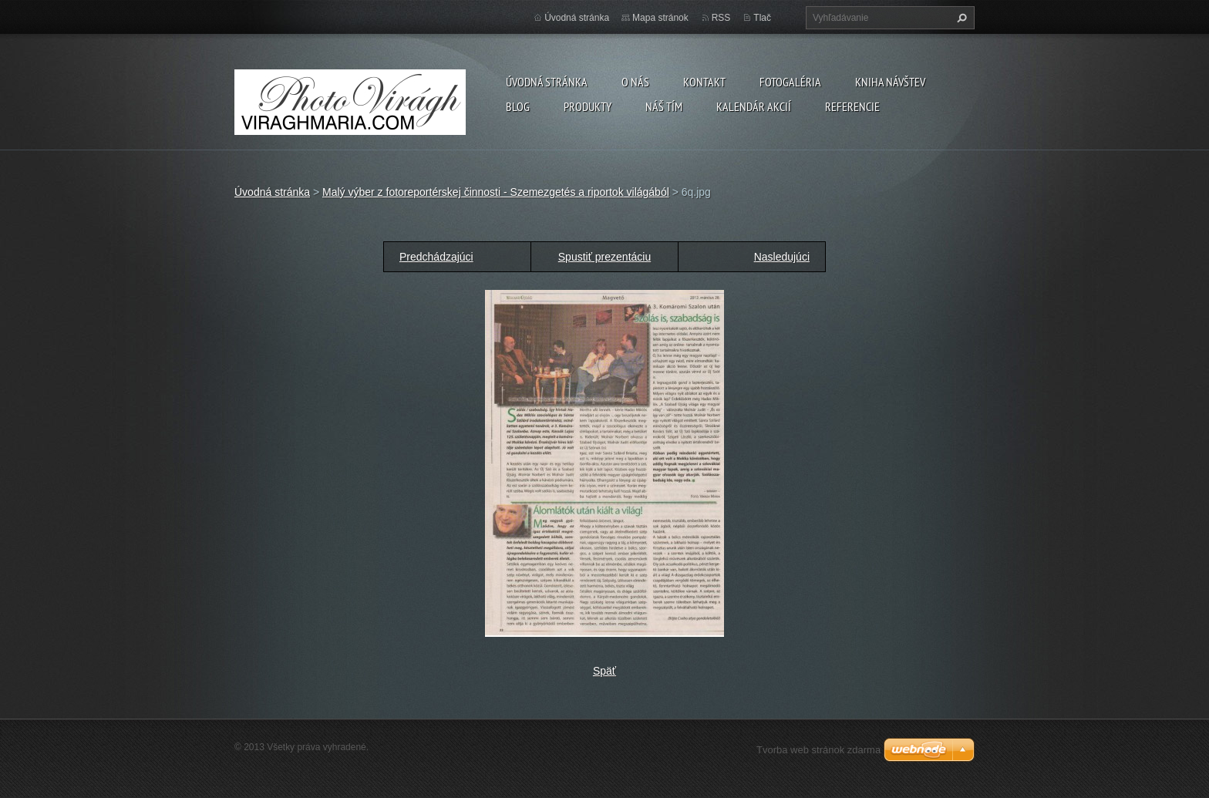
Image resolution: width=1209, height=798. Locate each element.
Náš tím (663, 106)
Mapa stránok (660, 17)
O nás (635, 81)
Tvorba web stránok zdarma (818, 750)
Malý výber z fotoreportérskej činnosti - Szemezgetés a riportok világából (495, 192)
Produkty (587, 106)
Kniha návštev (890, 81)
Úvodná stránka (547, 81)
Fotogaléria (790, 81)
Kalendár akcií (753, 106)
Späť (604, 671)
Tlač (762, 17)
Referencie (852, 106)
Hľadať (960, 17)
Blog (518, 106)
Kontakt (704, 81)
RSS (721, 17)
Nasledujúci (782, 257)
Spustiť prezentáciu (604, 257)
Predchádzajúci (436, 257)
